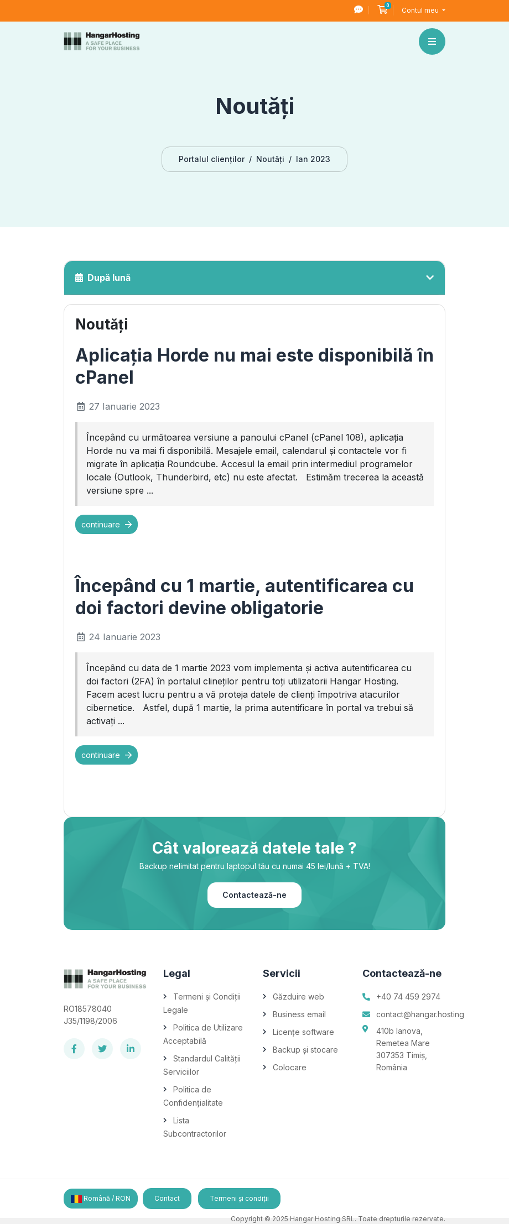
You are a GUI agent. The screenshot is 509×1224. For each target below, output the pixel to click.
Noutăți (270, 159)
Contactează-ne (254, 894)
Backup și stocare (305, 1049)
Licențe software (303, 1032)
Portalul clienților (212, 159)
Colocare (290, 1067)
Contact (167, 1198)
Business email (299, 1014)
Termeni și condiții (239, 1198)
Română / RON (101, 1198)
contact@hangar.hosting (420, 1014)
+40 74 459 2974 (408, 996)
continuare (106, 524)
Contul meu (421, 10)
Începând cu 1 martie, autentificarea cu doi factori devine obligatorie (244, 597)
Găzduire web (298, 996)
